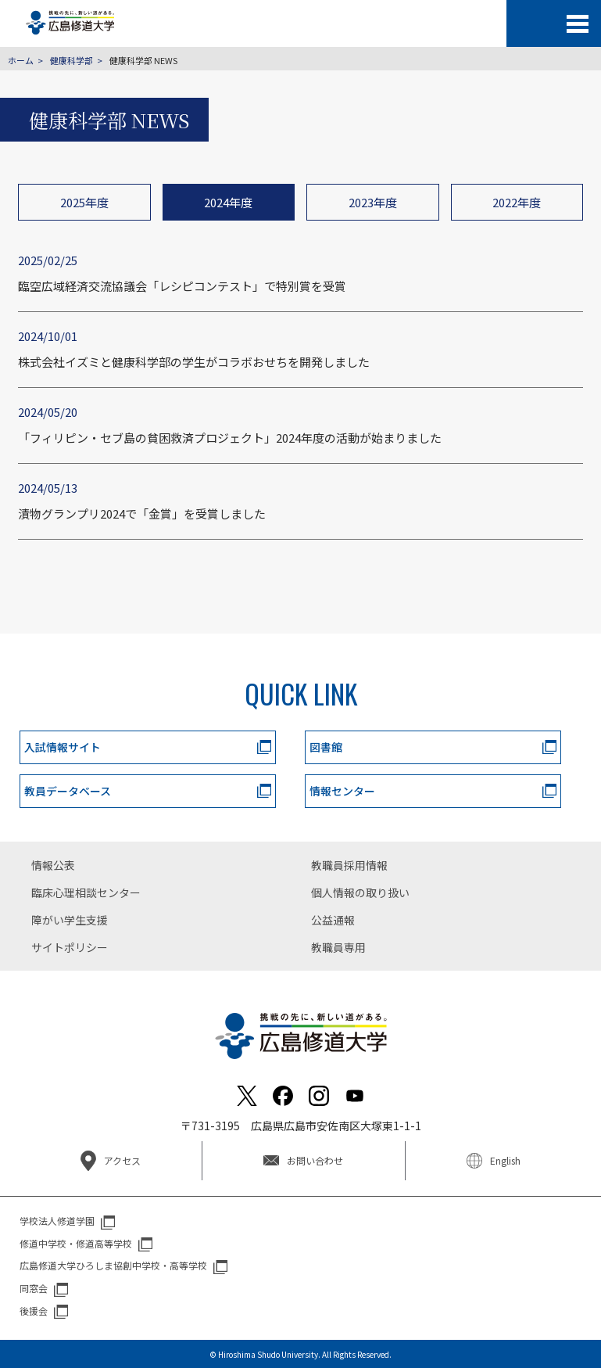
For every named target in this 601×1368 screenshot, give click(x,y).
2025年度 (84, 202)
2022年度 (516, 202)
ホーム (21, 60)
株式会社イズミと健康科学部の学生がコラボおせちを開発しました (194, 362)
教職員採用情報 (349, 865)
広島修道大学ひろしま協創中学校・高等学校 (113, 1265)
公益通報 (333, 920)
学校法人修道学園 (57, 1220)
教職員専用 (338, 947)
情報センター (342, 791)
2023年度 (373, 202)
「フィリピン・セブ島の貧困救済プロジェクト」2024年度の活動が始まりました (230, 437)
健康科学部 (71, 60)
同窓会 (34, 1287)
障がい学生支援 (69, 920)
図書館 (325, 747)
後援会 (34, 1310)
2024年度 (228, 202)
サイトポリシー (69, 947)
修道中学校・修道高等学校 (76, 1243)
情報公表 (53, 865)
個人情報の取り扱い (360, 892)
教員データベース (67, 791)
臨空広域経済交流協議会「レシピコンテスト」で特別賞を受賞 (182, 286)
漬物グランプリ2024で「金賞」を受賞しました (142, 513)
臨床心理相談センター (86, 892)
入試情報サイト (62, 747)
